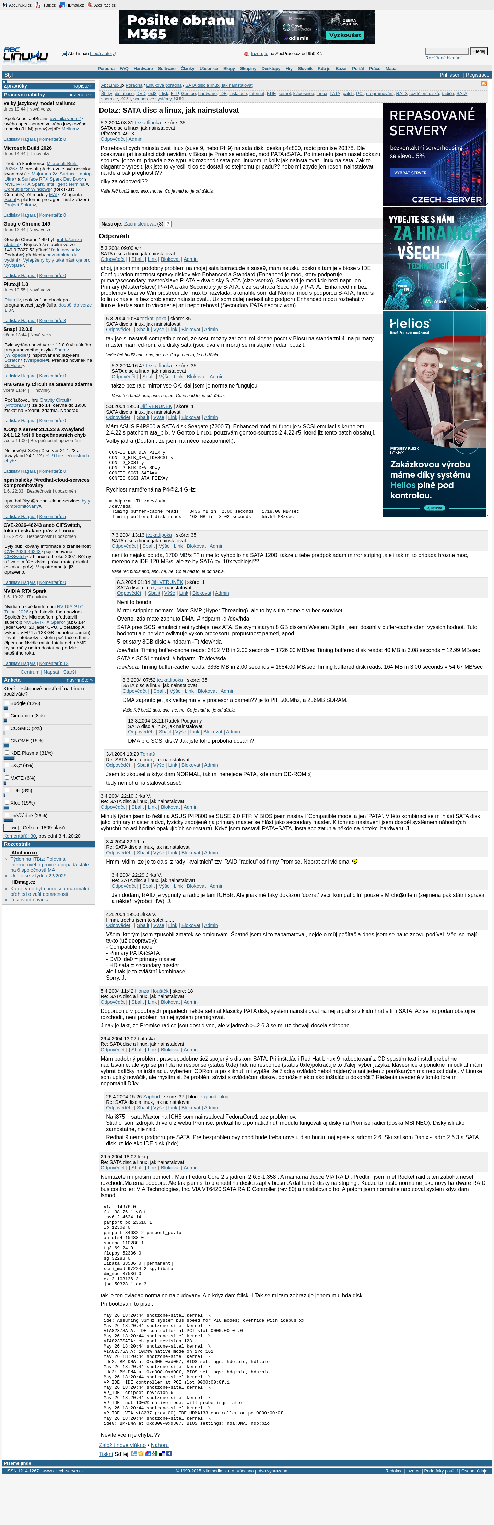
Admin (136, 139)
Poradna (106, 68)
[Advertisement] (179, 204)
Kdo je (324, 68)
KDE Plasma (21, 753)
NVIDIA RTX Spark (24, 184)
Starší (69, 672)
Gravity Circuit (54, 400)
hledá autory (102, 53)
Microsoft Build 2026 (27, 148)
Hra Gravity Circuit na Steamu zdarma (47, 384)
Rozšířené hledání (443, 57)
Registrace (478, 75)
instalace (238, 93)
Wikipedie (16, 355)
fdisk (163, 93)
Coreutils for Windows (27, 189)
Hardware (143, 68)
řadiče (448, 93)
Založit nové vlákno (122, 1495)
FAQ (124, 68)
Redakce (394, 1520)
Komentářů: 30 (19, 836)
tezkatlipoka (148, 122)
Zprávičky (15, 86)
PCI (360, 93)
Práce (374, 68)
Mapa (391, 68)
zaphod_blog (214, 1107)
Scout (10, 199)
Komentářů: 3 (52, 320)
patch (348, 93)
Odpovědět (113, 139)
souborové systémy (152, 98)
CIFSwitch (15, 556)
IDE (223, 93)
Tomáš (147, 764)
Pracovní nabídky (24, 94)
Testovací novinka (29, 899)
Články (188, 68)
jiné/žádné (19, 815)
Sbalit (137, 259)
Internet (256, 93)
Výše (158, 329)
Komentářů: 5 (52, 516)
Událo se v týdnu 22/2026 (38, 875)
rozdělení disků (424, 93)
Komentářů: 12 (53, 663)
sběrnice (109, 98)
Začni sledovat (140, 224)
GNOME (17, 740)
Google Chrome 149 (26, 224)
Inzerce (413, 1520)
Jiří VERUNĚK (156, 406)
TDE (12, 790)
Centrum (30, 672)
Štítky (107, 93)
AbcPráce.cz (101, 5)
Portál (358, 68)
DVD (140, 93)
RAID (401, 93)
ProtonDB (16, 405)
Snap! (60, 350)
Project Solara (19, 204)
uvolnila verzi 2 (65, 118)
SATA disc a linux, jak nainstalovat (218, 85)
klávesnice (303, 93)
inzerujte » (81, 94)
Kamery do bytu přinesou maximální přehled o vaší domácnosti (49, 891)
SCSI (125, 98)
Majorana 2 (43, 173)
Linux (322, 93)
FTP (175, 93)
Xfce (12, 803)
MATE (14, 778)
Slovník (305, 68)
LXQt (13, 765)
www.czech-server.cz (63, 1520)
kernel (285, 93)
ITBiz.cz (45, 5)
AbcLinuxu (24, 852)
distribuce (124, 93)
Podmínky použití (441, 1520)
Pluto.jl (11, 299)
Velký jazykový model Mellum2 (39, 103)
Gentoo (188, 93)
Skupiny (248, 68)
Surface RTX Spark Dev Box (51, 179)
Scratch (12, 360)
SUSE (180, 98)
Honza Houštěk (151, 1001)
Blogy (229, 68)
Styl (8, 75)
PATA (335, 93)
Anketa (12, 680)
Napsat (51, 672)
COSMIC (17, 728)
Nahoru (160, 1495)
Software (166, 68)
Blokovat (170, 259)
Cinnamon (19, 715)
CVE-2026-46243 (22, 551)
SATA (461, 93)
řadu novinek (64, 249)
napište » (83, 86)
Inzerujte (259, 53)
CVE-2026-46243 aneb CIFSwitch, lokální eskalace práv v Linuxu (42, 527)
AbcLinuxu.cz (17, 5)
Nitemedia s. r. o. (218, 1520)
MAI (53, 194)
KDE (271, 93)
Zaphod (151, 1107)
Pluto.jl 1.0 (15, 284)
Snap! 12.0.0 (17, 329)
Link (152, 259)
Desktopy (270, 68)
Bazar (341, 68)
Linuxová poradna (163, 85)
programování (379, 93)
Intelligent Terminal (66, 184)
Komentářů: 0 (52, 139)
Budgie (15, 703)
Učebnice (209, 68)
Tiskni (106, 1503)
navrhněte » (80, 680)
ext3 (152, 93)
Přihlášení (451, 75)
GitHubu (13, 365)
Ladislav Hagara (19, 139)
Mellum (69, 128)
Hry (288, 68)
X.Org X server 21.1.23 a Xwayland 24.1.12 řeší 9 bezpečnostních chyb (44, 432)
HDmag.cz (71, 5)
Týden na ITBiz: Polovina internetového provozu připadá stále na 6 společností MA (49, 864)
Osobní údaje (474, 1520)
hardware (207, 93)
